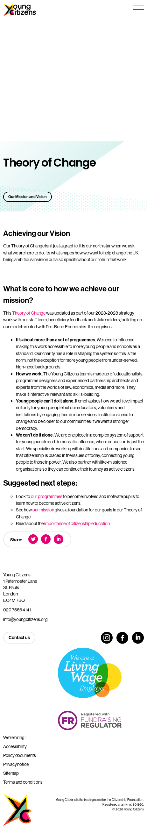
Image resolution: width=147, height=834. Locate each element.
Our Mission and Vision (27, 196)
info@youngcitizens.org (25, 619)
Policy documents (19, 755)
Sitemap (11, 773)
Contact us (19, 637)
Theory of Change (29, 313)
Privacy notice (16, 764)
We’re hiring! (14, 737)
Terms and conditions (23, 782)
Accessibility (15, 746)
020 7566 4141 (17, 610)
